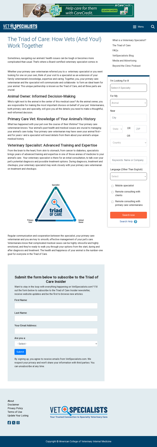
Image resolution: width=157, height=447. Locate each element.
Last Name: (20, 312)
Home (20, 26)
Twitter (13, 422)
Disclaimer (13, 404)
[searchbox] (129, 88)
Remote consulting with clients (127, 193)
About (11, 401)
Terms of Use (15, 411)
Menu (141, 26)
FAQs (115, 50)
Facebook (9, 422)
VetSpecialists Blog (123, 55)
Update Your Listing (18, 415)
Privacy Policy (15, 408)
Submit (20, 351)
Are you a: (20, 338)
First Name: (20, 300)
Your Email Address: (25, 325)
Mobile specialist (124, 185)
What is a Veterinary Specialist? (129, 40)
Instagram (18, 422)
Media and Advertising (124, 60)
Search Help (126, 221)
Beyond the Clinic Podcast (126, 65)
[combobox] (128, 88)
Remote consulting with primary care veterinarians (129, 203)
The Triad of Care (121, 45)
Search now (128, 215)
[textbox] (128, 103)
